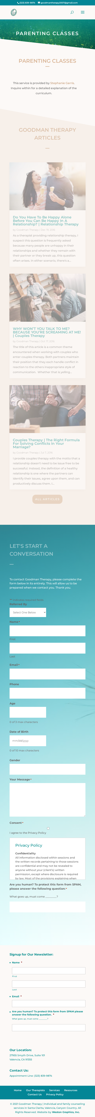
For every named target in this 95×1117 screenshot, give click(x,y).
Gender (15, 760)
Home (18, 1090)
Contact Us (35, 1094)
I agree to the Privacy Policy (28, 832)
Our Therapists (35, 1090)
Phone (14, 684)
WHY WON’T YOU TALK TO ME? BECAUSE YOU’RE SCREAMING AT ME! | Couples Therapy (47, 332)
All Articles (47, 499)
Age (12, 703)
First (12, 639)
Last (12, 656)
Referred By (18, 604)
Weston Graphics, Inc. (66, 1112)
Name (17, 962)
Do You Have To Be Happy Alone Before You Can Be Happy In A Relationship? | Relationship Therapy (46, 220)
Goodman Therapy (27, 229)
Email (14, 665)
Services (54, 1090)
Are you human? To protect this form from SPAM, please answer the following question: (45, 887)
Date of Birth (19, 731)
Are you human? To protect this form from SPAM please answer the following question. (47, 1013)
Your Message (20, 780)
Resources (70, 1090)
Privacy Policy (55, 1094)
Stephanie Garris (62, 83)
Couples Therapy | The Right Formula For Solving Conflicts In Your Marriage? (46, 443)
